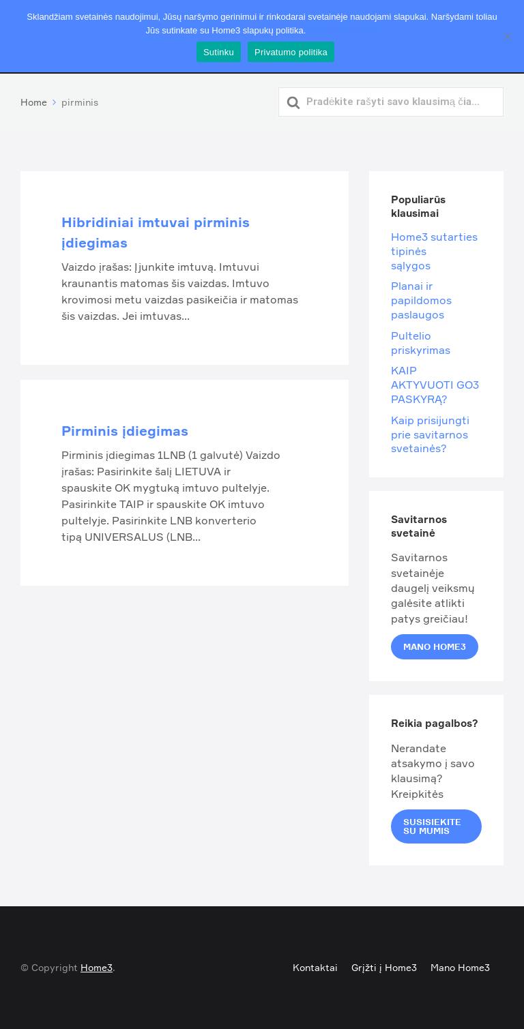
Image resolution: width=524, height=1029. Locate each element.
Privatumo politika (343, 30)
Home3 (97, 967)
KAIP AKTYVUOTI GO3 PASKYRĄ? (435, 384)
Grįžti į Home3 (384, 967)
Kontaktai (315, 967)
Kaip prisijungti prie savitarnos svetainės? (430, 434)
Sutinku (218, 52)
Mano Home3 (434, 646)
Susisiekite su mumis (432, 826)
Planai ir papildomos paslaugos (421, 300)
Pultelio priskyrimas (420, 343)
